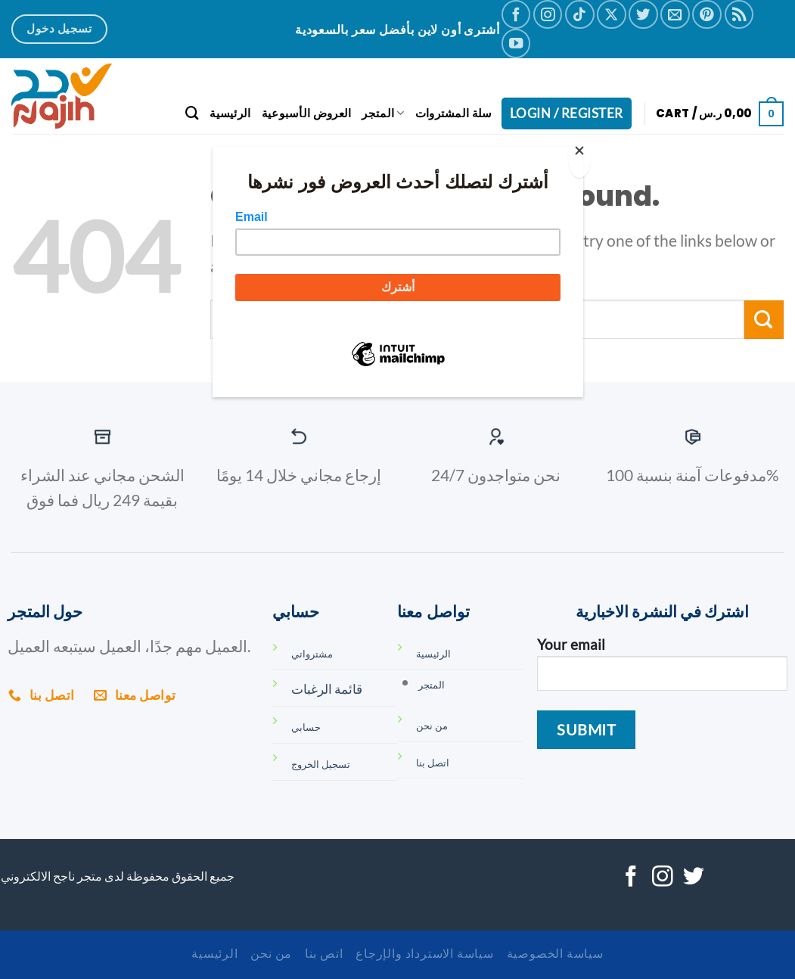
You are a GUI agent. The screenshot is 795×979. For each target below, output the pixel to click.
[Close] (579, 158)
